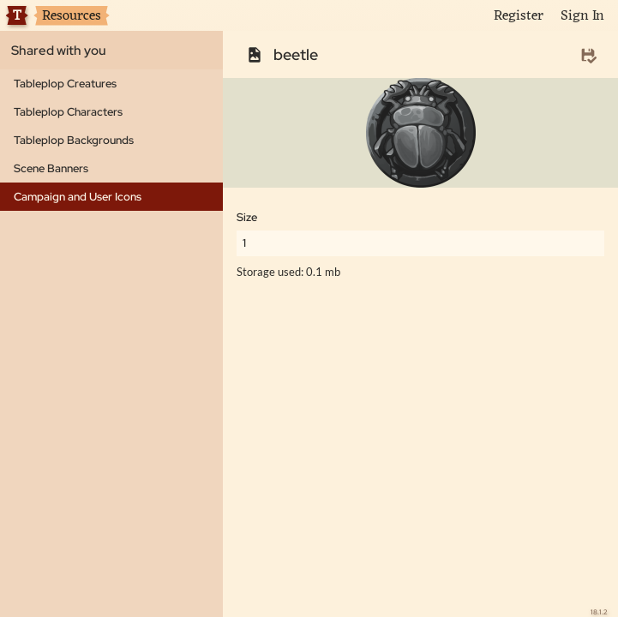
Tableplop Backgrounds (74, 140)
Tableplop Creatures (65, 83)
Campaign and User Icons (77, 196)
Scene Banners (51, 168)
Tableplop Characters (68, 112)
